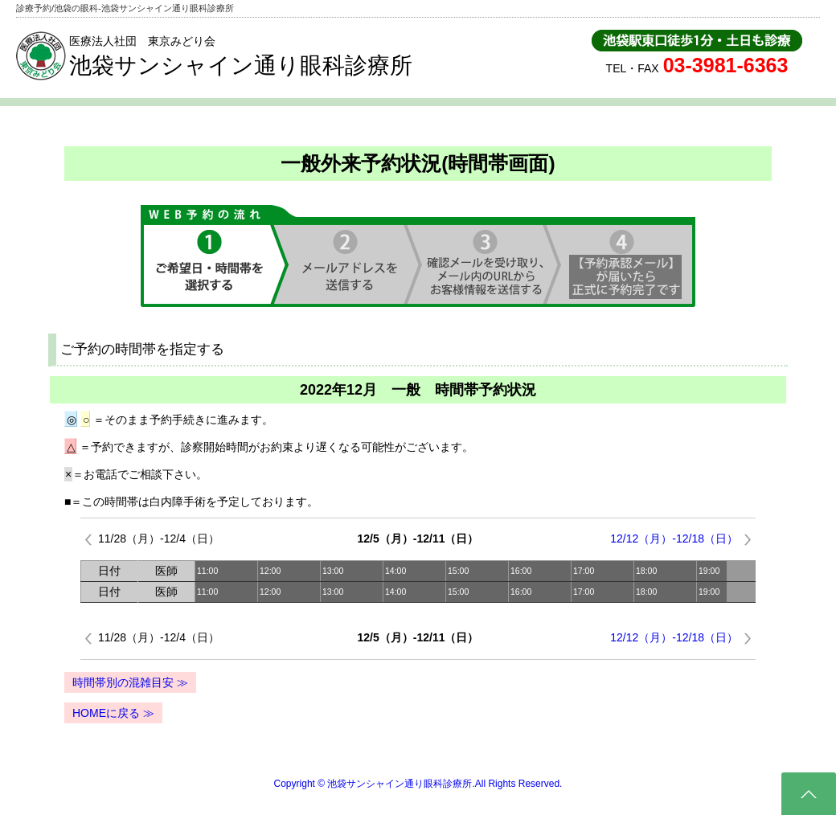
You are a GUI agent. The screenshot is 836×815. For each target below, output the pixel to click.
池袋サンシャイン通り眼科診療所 (240, 65)
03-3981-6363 (726, 65)
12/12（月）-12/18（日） (674, 538)
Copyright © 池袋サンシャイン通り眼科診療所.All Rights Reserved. (418, 783)
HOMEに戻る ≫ (113, 712)
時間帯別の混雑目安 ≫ (130, 682)
